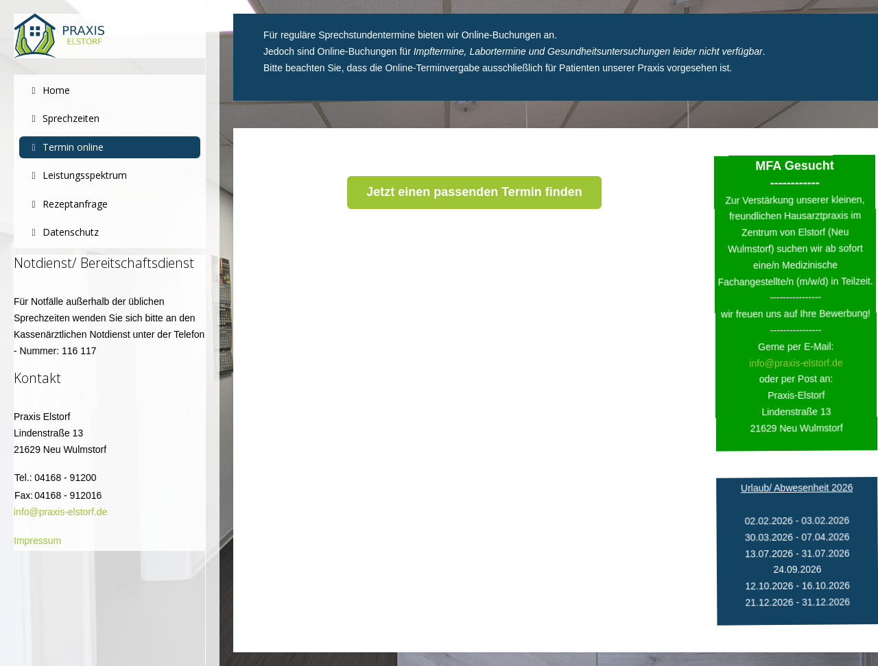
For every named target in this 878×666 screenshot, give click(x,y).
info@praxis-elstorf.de (60, 511)
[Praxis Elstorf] (110, 36)
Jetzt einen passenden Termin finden (474, 192)
